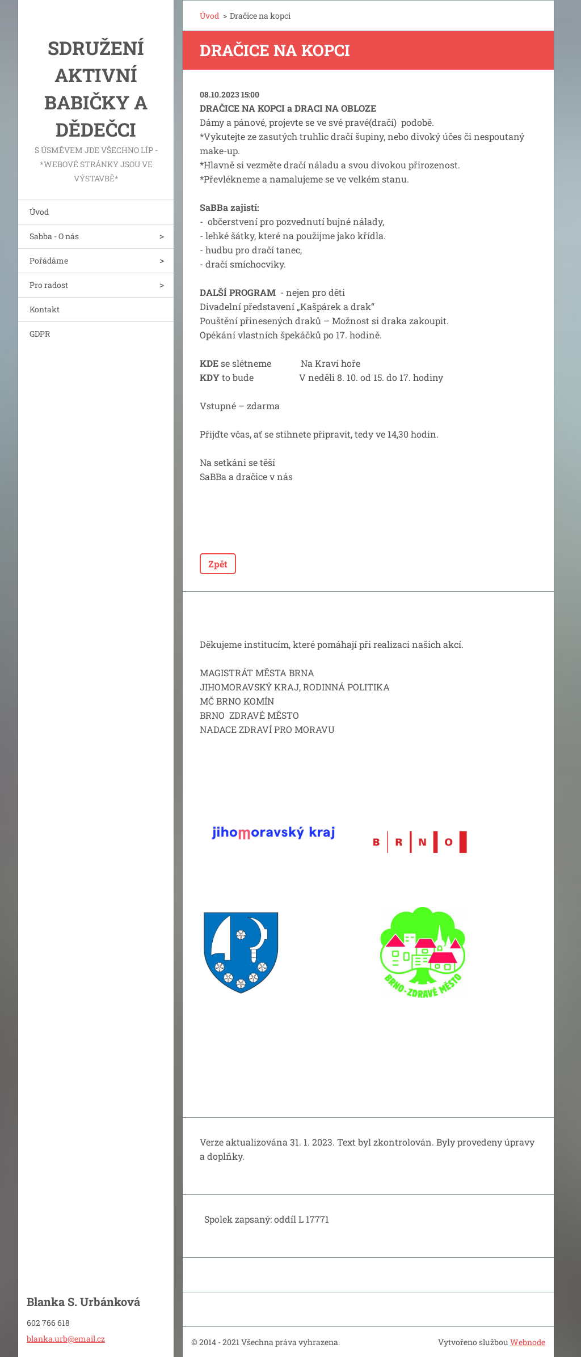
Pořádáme (49, 260)
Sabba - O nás (54, 236)
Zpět (218, 564)
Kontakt (45, 309)
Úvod (39, 211)
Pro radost (49, 284)
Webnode (527, 1342)
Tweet (301, 530)
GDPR (40, 333)
